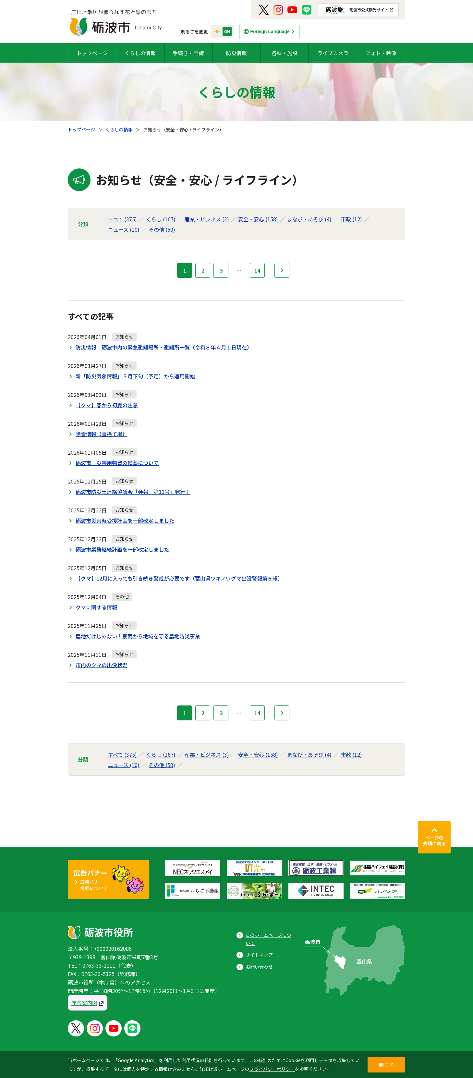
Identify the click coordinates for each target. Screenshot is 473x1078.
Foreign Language (269, 31)
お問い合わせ (259, 966)
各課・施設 (284, 53)
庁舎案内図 (84, 1003)
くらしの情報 (140, 53)
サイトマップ (259, 954)
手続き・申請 (188, 53)
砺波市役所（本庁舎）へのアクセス (109, 982)
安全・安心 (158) (258, 219)
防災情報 (236, 53)
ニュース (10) (123, 229)
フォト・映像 (380, 53)
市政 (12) (351, 219)
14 (257, 270)
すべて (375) (122, 219)
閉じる (386, 1065)
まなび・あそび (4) (309, 219)
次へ (281, 270)
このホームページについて (268, 939)
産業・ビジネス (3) (207, 219)
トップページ (92, 53)
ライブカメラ (332, 53)
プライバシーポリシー (272, 1069)
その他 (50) (162, 229)
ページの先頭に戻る (434, 840)
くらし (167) (161, 219)
